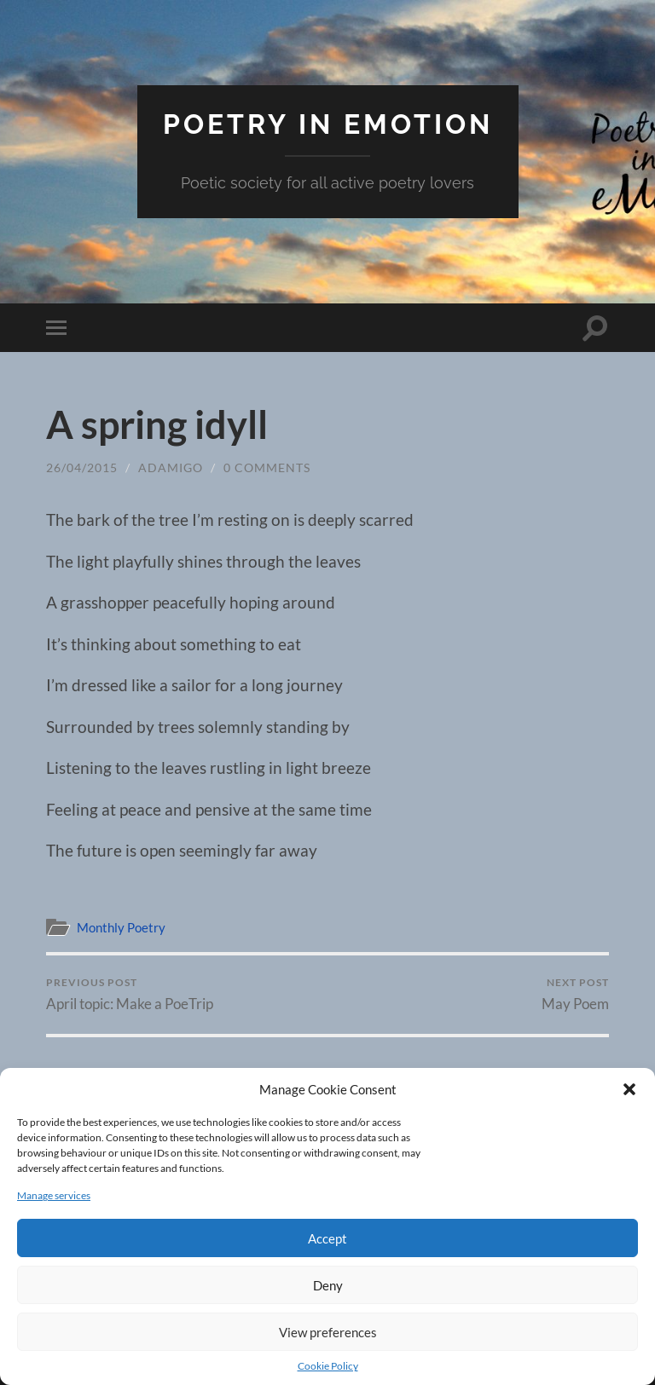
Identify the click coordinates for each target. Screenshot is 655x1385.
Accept (327, 1238)
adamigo (170, 467)
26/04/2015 (82, 467)
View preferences (328, 1332)
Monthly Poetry (121, 927)
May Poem (575, 994)
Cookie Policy (328, 1365)
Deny (328, 1285)
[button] (629, 1089)
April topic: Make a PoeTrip (129, 994)
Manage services (53, 1195)
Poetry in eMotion (328, 124)
